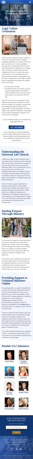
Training (8, 442)
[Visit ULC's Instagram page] (20, 449)
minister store (25, 304)
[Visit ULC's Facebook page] (12, 449)
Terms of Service (21, 453)
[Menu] (30, 2)
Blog (13, 442)
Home (5, 440)
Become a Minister (16, 20)
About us (12, 440)
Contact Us (16, 444)
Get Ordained (16, 127)
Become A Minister (22, 440)
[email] (16, 427)
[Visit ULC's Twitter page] (16, 449)
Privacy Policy (9, 453)
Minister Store (21, 442)
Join (16, 432)
